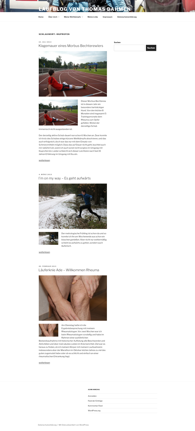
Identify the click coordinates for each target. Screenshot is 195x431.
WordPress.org (94, 410)
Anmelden (92, 396)
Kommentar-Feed (95, 406)
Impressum (107, 17)
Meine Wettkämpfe (73, 17)
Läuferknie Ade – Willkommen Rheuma (69, 270)
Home (40, 17)
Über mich (54, 17)
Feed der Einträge (95, 401)
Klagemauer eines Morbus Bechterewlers (71, 46)
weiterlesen (44, 160)
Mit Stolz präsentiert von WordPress (74, 425)
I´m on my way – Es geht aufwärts (65, 178)
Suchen (117, 42)
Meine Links (93, 17)
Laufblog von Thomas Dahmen (85, 9)
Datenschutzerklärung (127, 17)
